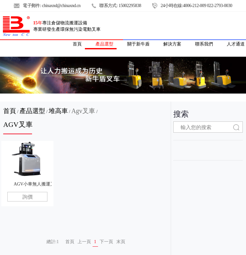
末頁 (120, 241)
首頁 (9, 110)
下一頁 (106, 241)
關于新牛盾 (138, 43)
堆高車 (58, 110)
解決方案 (172, 43)
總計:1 (52, 241)
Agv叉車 (83, 110)
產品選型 (104, 43)
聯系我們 (204, 43)
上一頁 (84, 241)
